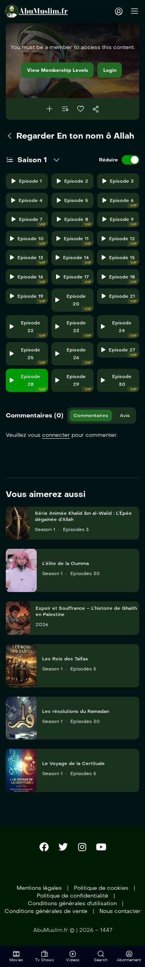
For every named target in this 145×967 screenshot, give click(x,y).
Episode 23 (74, 329)
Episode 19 (29, 298)
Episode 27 (120, 352)
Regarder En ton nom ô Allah (70, 136)
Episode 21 (120, 298)
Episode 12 (120, 241)
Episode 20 (74, 302)
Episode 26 (74, 356)
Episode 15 (120, 260)
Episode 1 (27, 181)
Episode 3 (118, 181)
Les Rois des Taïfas (65, 659)
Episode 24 (120, 329)
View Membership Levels (57, 70)
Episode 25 (29, 356)
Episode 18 (120, 279)
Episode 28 (29, 383)
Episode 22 (29, 329)
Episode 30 (120, 383)
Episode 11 (75, 241)
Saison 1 (32, 160)
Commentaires (90, 415)
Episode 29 (74, 383)
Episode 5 (72, 200)
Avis (125, 415)
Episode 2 (72, 181)
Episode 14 (74, 260)
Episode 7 (30, 222)
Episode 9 (120, 222)
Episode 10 (29, 241)
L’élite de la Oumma (65, 563)
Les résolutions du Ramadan (75, 711)
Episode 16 (29, 279)
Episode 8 (75, 222)
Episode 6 (120, 203)
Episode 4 (27, 200)
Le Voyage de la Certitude (73, 763)
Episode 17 (74, 279)
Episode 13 (29, 260)
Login (109, 70)
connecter (56, 435)
